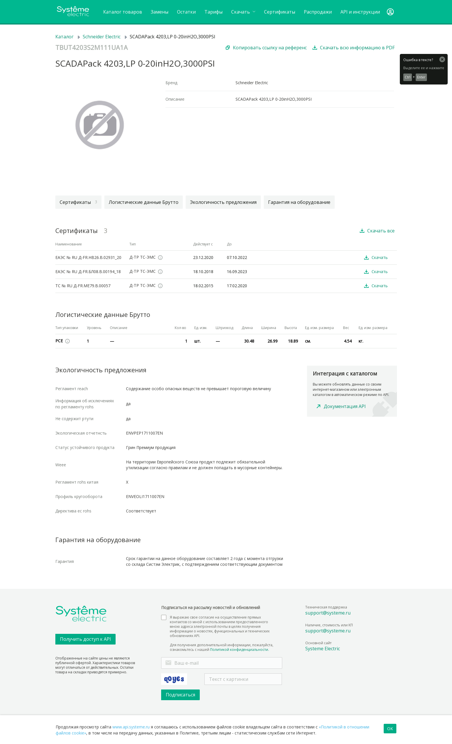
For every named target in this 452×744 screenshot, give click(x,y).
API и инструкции (360, 12)
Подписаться (180, 695)
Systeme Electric (322, 648)
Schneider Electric (101, 36)
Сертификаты (279, 12)
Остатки (186, 12)
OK (390, 728)
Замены (159, 12)
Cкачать (243, 12)
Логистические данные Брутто (143, 202)
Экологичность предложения (223, 202)
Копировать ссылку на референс (270, 47)
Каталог (64, 36)
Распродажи (318, 12)
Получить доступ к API (85, 639)
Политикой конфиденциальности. (239, 649)
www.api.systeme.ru (131, 727)
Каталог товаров (122, 12)
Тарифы (213, 12)
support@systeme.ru (328, 613)
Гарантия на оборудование (299, 202)
